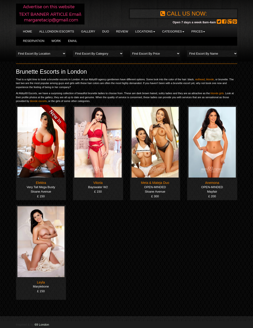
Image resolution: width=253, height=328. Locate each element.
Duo (105, 31)
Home (27, 31)
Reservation (33, 41)
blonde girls (217, 93)
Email (72, 41)
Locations (145, 31)
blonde (210, 79)
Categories (173, 31)
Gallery (88, 31)
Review (122, 31)
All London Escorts (56, 31)
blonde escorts (38, 101)
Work (56, 41)
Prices (198, 31)
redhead (200, 79)
